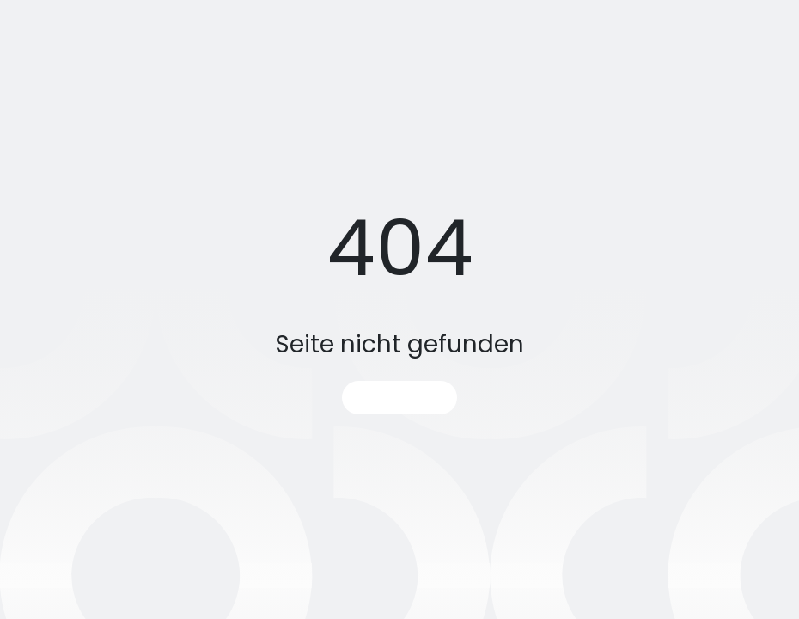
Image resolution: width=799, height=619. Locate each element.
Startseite (399, 397)
